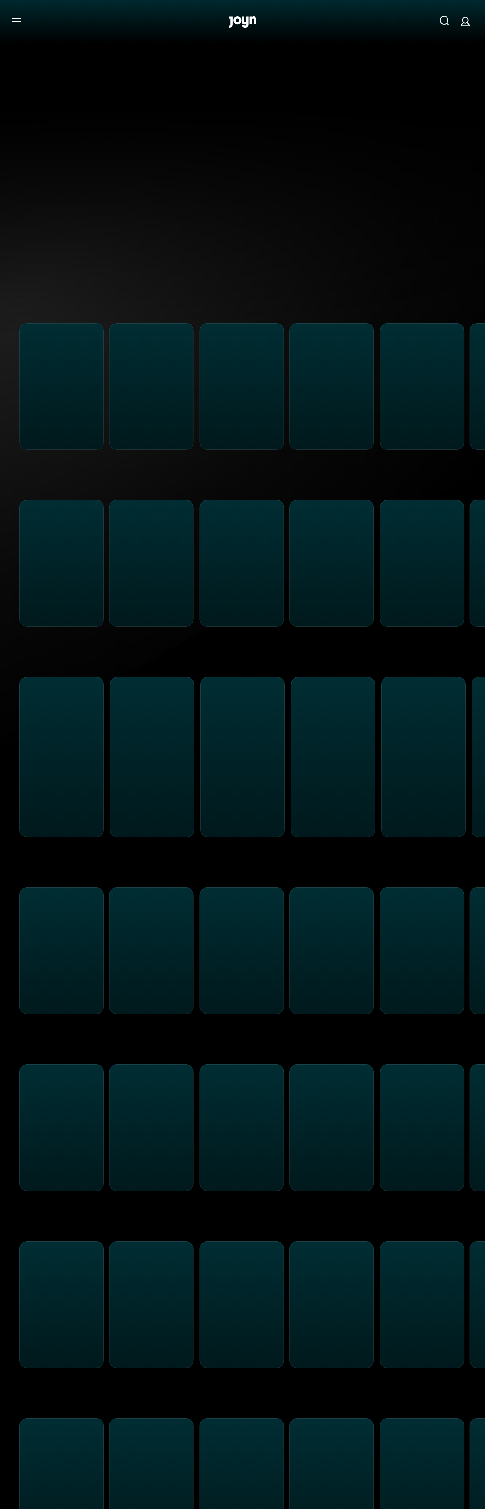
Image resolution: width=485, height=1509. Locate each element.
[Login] (465, 21)
